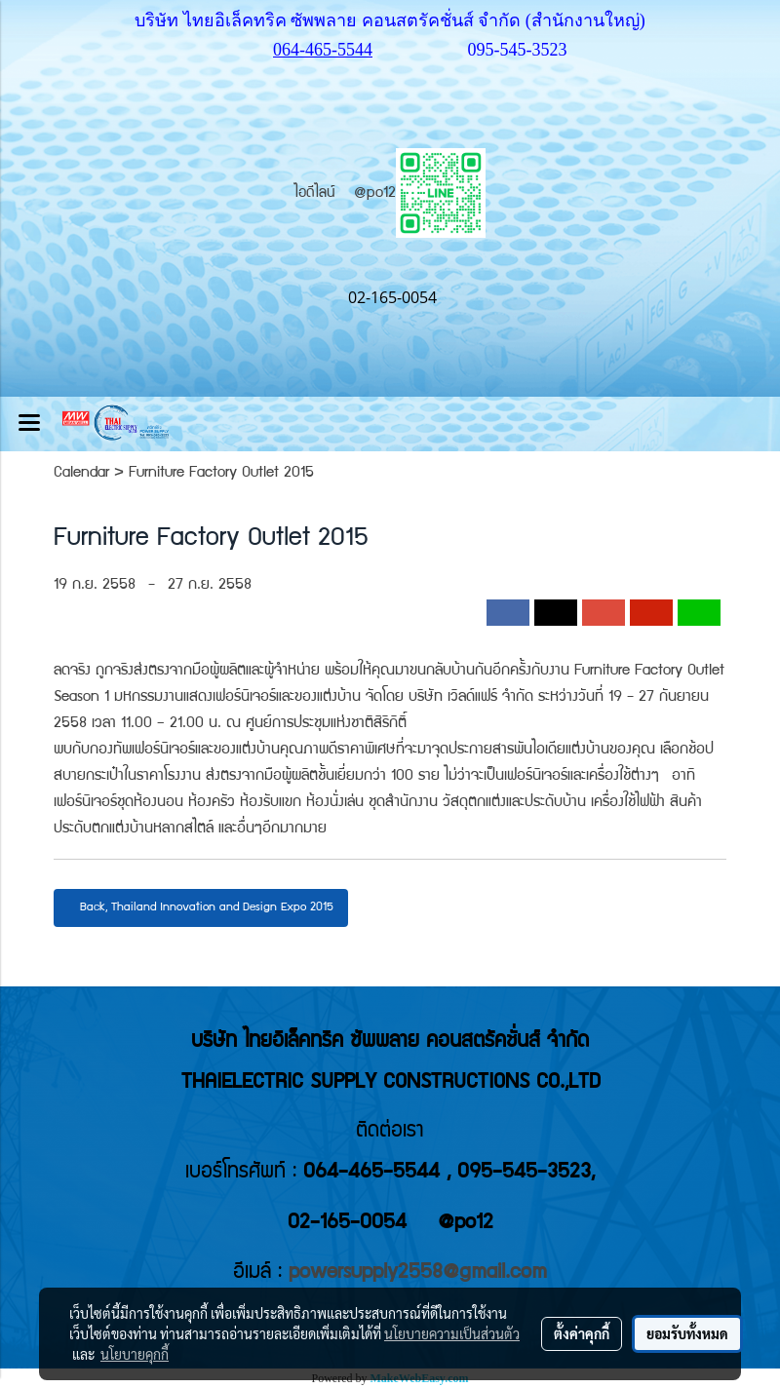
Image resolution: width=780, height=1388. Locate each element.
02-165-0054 (347, 1223)
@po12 (420, 194)
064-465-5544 (322, 49)
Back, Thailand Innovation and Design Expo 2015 (200, 908)
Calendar (81, 474)
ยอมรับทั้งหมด (687, 1333)
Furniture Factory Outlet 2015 (221, 474)
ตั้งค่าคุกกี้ (581, 1333)
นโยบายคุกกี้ (134, 1354)
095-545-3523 (517, 49)
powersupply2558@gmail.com (418, 1273)
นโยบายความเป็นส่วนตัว (452, 1333)
